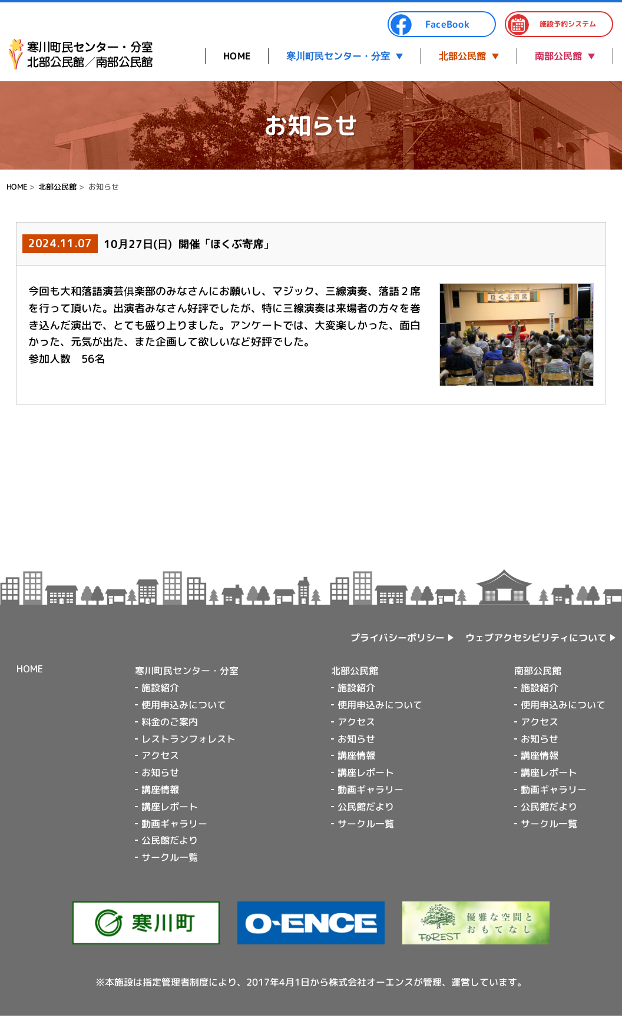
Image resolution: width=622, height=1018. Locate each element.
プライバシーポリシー (397, 637)
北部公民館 (462, 55)
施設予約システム (551, 25)
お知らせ (160, 772)
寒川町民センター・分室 (338, 55)
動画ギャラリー (174, 823)
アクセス (160, 755)
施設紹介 (160, 687)
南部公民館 (558, 55)
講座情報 (160, 789)
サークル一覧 (169, 857)
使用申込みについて (183, 704)
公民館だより (169, 840)
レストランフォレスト (188, 738)
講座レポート (169, 806)
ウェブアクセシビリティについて (536, 637)
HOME (236, 55)
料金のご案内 (169, 721)
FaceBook (430, 25)
